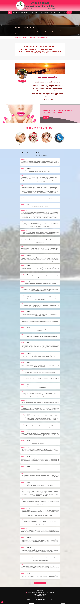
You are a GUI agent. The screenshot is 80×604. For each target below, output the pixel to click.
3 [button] (78, 34)
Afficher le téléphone (50, 592)
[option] (40, 25)
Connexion (63, 603)
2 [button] (77, 34)
